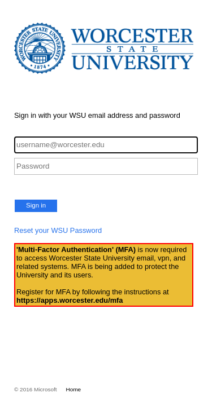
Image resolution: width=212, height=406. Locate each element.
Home (73, 389)
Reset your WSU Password (58, 230)
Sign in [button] (36, 205)
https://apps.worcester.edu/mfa (69, 300)
